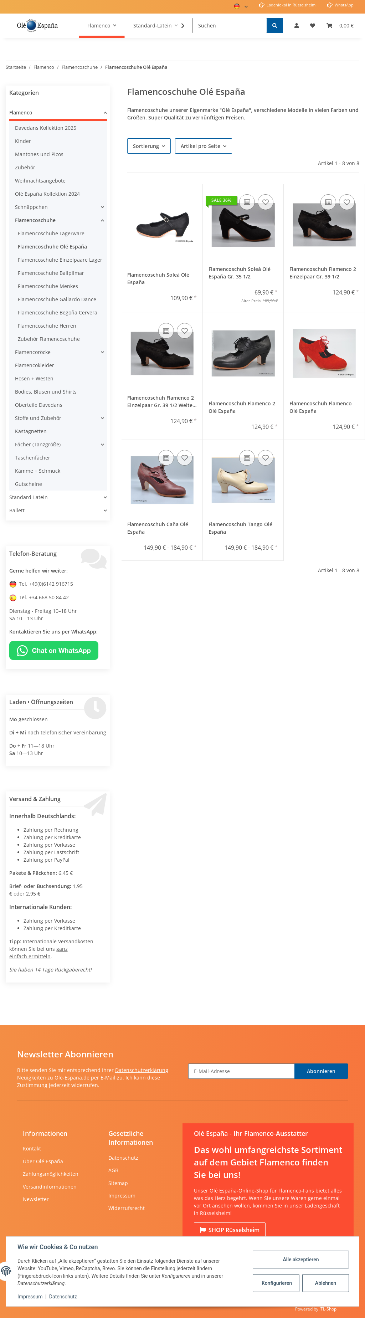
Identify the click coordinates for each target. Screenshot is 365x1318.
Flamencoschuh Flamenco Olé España (320, 407)
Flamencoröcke (33, 352)
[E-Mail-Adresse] (241, 1071)
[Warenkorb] (340, 25)
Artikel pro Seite (200, 146)
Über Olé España (43, 1161)
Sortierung (146, 146)
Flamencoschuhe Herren (47, 325)
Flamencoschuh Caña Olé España (157, 528)
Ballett (17, 510)
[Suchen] (229, 25)
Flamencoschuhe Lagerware (51, 233)
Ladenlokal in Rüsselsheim (290, 4)
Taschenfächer (32, 457)
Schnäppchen (31, 207)
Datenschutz (123, 1157)
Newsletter (36, 1199)
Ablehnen (325, 1283)
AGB (113, 1170)
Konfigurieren (277, 1283)
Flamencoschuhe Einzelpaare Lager (60, 259)
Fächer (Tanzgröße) (38, 444)
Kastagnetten (31, 431)
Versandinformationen (50, 1186)
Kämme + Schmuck (37, 470)
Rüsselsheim (229, 1230)
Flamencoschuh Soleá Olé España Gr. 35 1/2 (240, 273)
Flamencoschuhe (35, 220)
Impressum (121, 1195)
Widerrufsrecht (126, 1208)
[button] (296, 25)
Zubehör (25, 167)
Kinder (23, 141)
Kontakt (32, 1148)
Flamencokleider (34, 365)
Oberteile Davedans (38, 404)
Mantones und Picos (39, 154)
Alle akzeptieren (301, 1259)
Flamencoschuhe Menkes (48, 286)
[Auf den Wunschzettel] (265, 202)
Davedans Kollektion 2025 (45, 127)
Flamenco (20, 112)
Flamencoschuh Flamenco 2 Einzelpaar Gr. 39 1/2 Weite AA (160, 402)
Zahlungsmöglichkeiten (50, 1173)
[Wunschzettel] (312, 25)
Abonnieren (321, 1071)
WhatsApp (344, 4)
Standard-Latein (28, 497)
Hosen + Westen (34, 378)
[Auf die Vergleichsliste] (247, 202)
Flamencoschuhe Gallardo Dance (57, 299)
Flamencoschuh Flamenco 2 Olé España (242, 407)
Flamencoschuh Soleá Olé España (158, 278)
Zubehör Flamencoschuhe (49, 338)
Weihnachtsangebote (40, 180)
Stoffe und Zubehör (38, 418)
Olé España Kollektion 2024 (47, 193)
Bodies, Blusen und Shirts (46, 391)
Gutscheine (28, 484)
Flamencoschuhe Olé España (52, 246)
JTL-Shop (327, 1309)
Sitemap (118, 1183)
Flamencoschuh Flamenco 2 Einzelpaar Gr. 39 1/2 (322, 273)
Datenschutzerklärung (141, 1070)
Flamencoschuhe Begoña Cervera (57, 312)
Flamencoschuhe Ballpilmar (51, 273)
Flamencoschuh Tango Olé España (240, 528)
